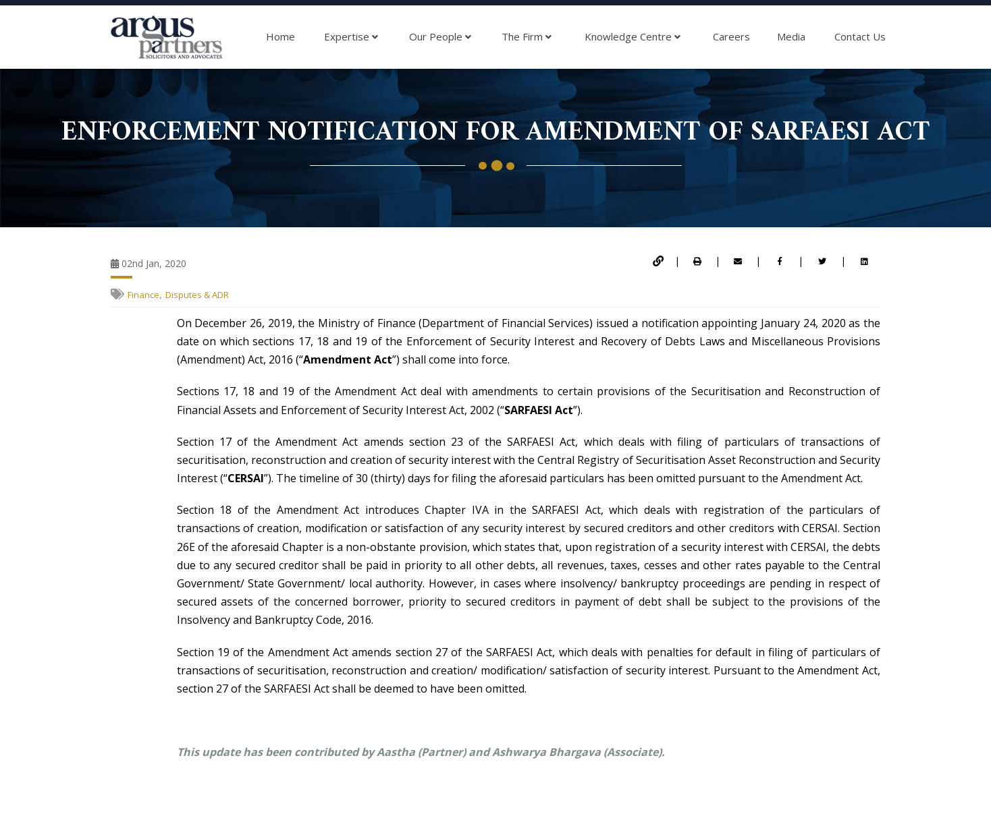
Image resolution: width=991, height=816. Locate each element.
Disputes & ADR (197, 295)
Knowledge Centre (632, 37)
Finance (143, 295)
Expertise (351, 37)
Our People (440, 37)
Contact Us (860, 36)
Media (791, 36)
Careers (731, 36)
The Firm (527, 37)
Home (280, 36)
